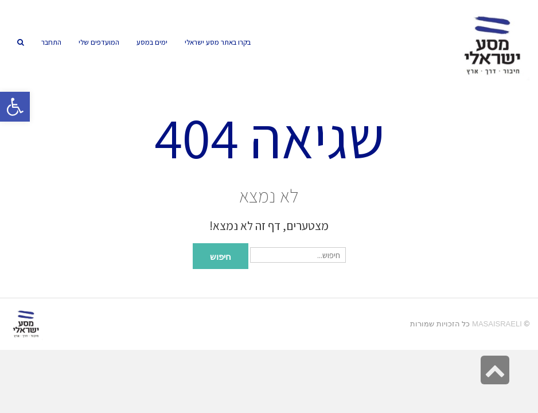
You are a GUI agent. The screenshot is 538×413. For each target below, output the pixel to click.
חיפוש (220, 256)
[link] (99, 42)
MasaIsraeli (497, 324)
